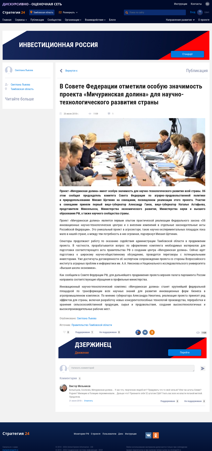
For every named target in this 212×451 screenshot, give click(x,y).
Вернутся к (71, 70)
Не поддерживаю (108, 332)
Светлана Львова (24, 70)
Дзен (120, 433)
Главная (6, 19)
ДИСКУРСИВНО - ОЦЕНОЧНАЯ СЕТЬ (32, 4)
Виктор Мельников (79, 386)
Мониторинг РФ (81, 433)
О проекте (204, 19)
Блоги (112, 19)
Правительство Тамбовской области (92, 325)
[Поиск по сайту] (158, 12)
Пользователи (109, 433)
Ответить (88, 400)
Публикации (37, 19)
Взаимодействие (94, 19)
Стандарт (187, 54)
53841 (206, 12)
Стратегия (13, 12)
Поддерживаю (82, 332)
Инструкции (180, 3)
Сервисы (20, 19)
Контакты (196, 3)
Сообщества (54, 19)
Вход (192, 12)
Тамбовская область (43, 12)
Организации (72, 19)
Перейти (184, 352)
